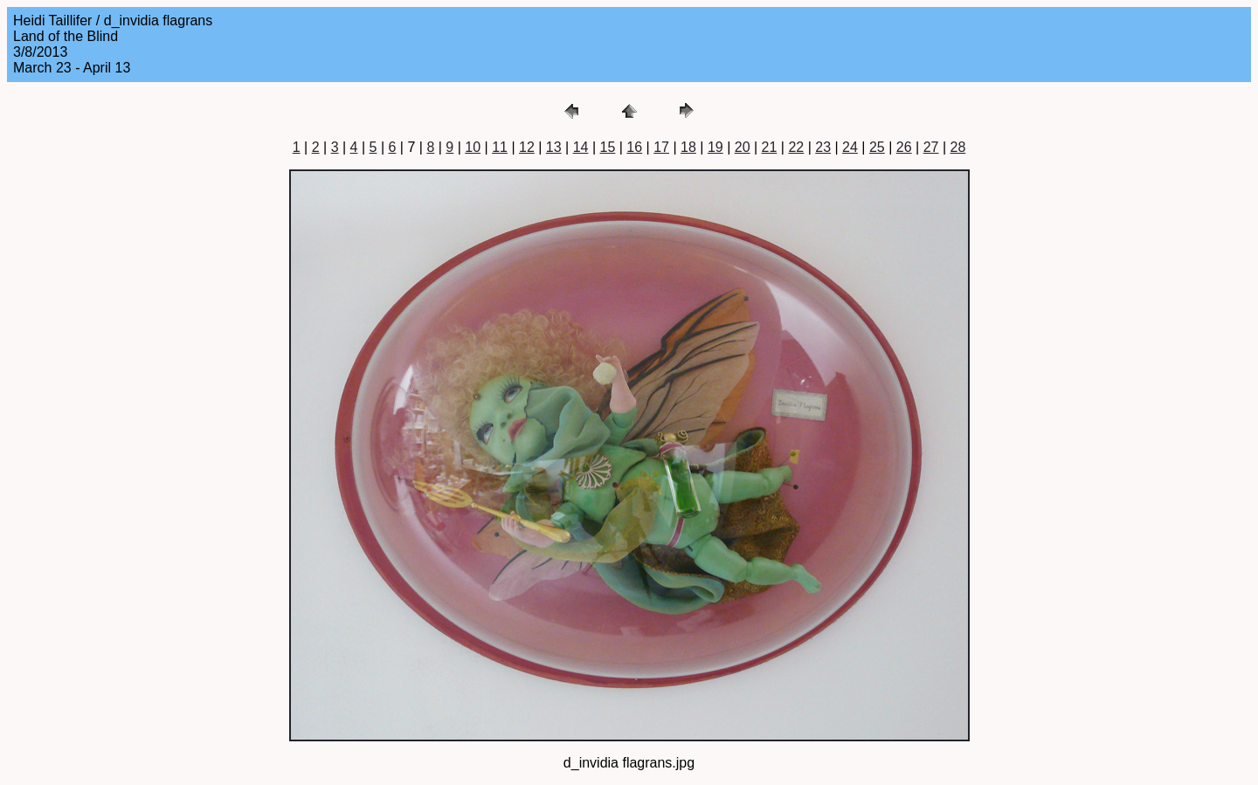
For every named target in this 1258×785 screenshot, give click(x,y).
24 (850, 147)
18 (688, 147)
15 (608, 147)
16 (634, 147)
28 (957, 147)
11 (500, 147)
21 (770, 147)
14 (581, 147)
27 (931, 147)
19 (715, 147)
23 (823, 147)
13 (554, 147)
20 (742, 147)
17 (661, 147)
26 (904, 147)
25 (877, 147)
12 (527, 147)
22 (796, 147)
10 (472, 147)
